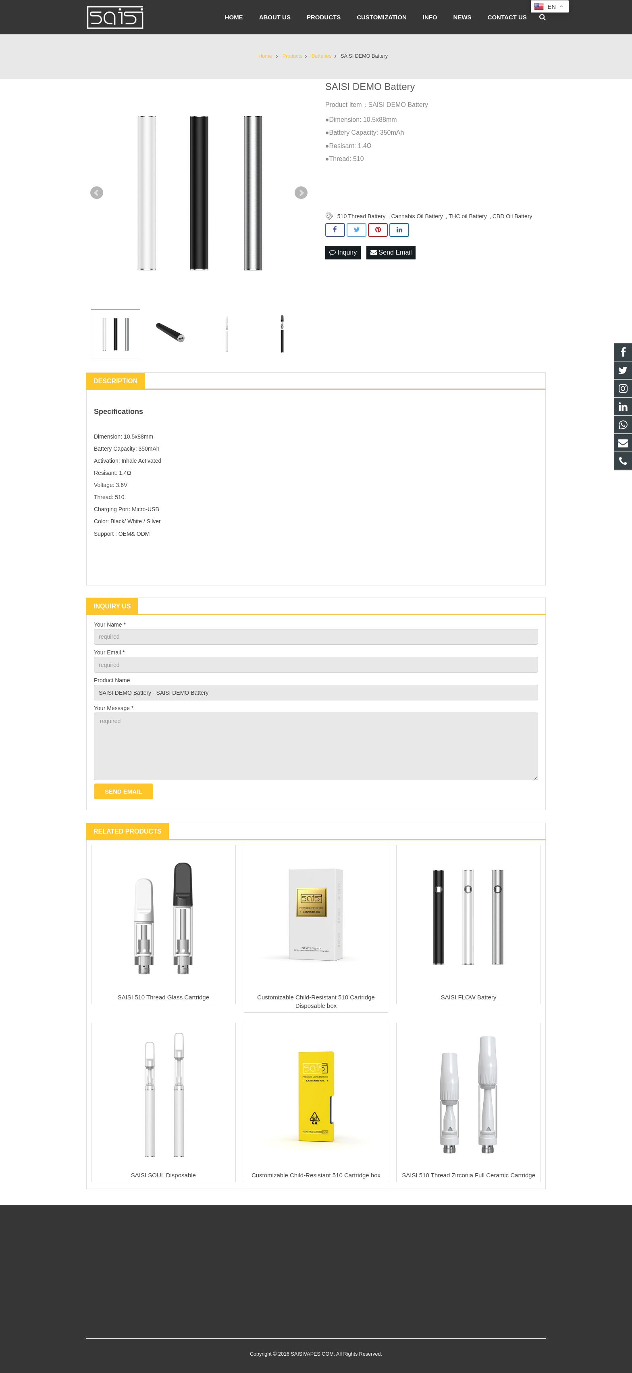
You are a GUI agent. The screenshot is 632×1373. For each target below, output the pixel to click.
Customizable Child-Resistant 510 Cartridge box (316, 1175)
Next (301, 192)
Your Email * (109, 652)
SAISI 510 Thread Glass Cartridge (163, 997)
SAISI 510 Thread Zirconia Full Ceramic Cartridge (468, 1175)
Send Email (391, 252)
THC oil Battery (468, 216)
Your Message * (113, 708)
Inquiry (343, 252)
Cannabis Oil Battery (417, 216)
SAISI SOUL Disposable (163, 1175)
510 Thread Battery (361, 216)
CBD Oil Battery (512, 216)
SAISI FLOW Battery (469, 997)
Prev (96, 192)
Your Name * (110, 624)
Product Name (112, 680)
